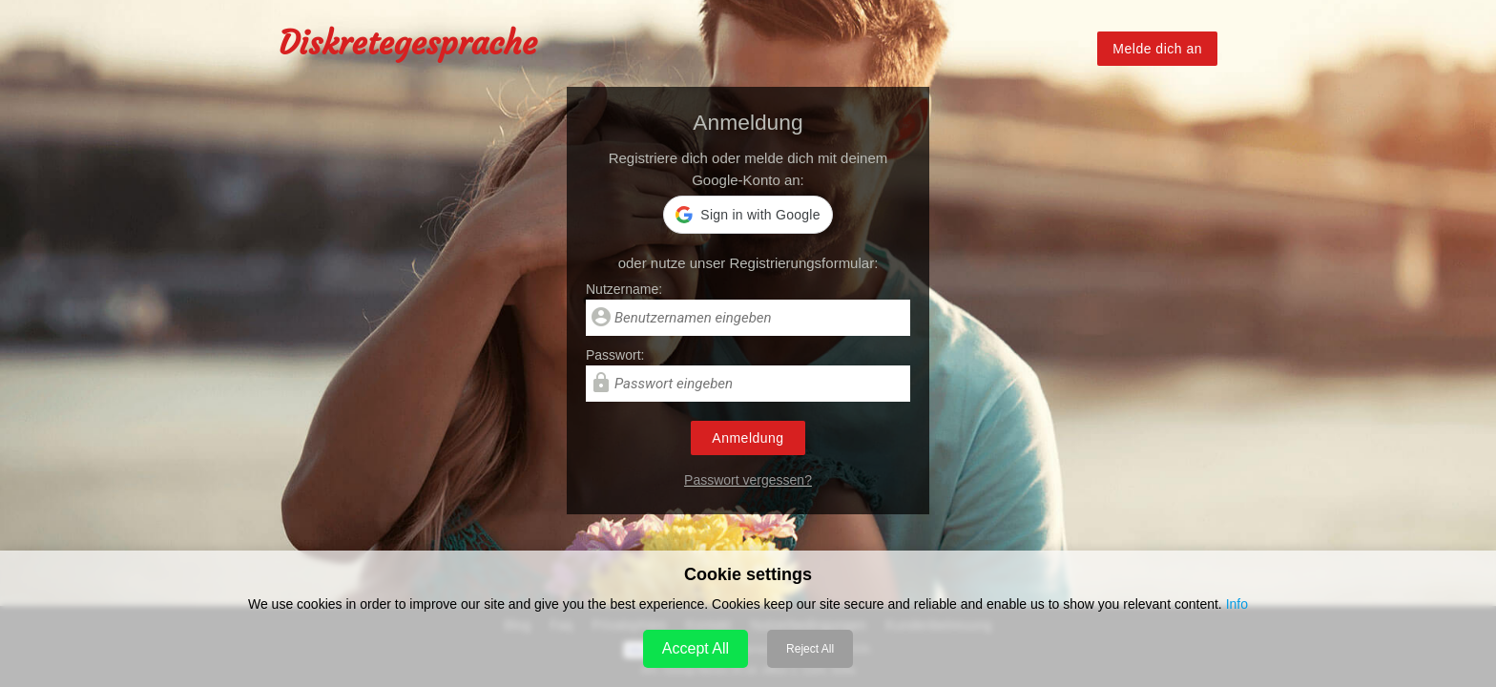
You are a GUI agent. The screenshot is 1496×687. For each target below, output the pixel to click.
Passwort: (615, 355)
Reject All (810, 649)
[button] (747, 215)
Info (1237, 604)
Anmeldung (747, 438)
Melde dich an (1157, 49)
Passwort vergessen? (748, 480)
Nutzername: (624, 289)
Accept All (695, 648)
